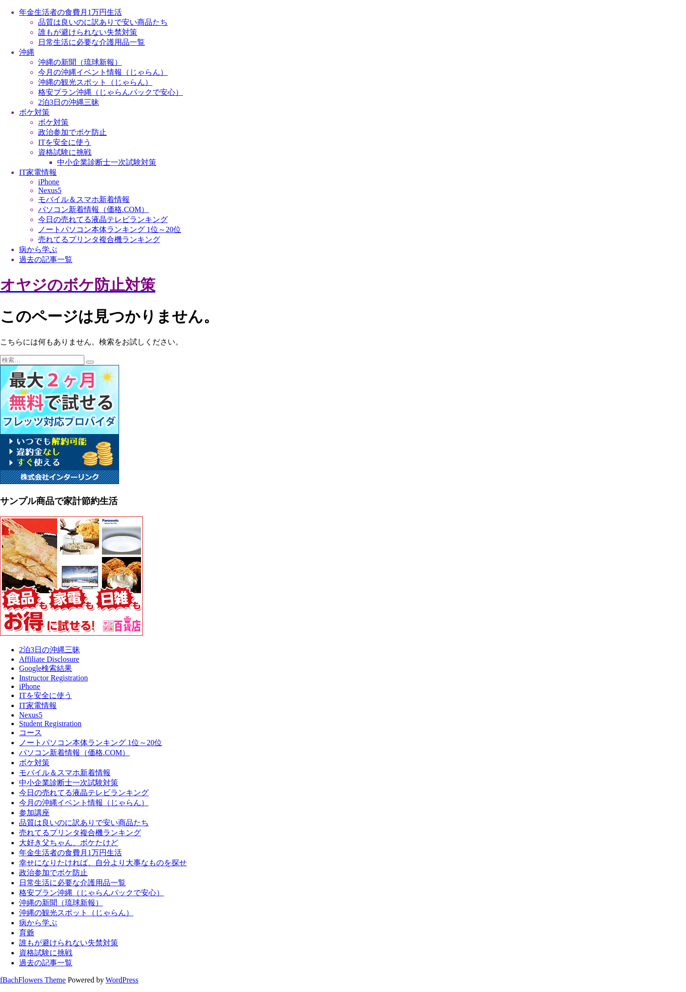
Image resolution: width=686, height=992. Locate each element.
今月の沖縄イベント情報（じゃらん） (103, 72)
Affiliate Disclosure (49, 659)
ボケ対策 (34, 112)
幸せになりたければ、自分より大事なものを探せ (103, 863)
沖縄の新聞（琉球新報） (80, 62)
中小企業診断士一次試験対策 (106, 162)
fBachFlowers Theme (33, 980)
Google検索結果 (45, 668)
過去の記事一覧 (45, 259)
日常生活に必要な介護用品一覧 (91, 42)
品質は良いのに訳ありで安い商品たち (103, 22)
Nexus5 (49, 190)
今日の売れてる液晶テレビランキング (103, 219)
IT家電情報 (38, 172)
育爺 (26, 933)
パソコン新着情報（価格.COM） (93, 209)
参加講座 (34, 813)
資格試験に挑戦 (64, 152)
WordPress (122, 980)
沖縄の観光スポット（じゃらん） (95, 82)
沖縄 (26, 52)
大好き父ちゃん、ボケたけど (68, 843)
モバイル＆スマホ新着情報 (84, 199)
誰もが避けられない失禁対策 (87, 32)
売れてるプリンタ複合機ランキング (99, 239)
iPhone (48, 182)
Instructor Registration (53, 678)
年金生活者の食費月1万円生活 (70, 12)
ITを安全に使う (64, 142)
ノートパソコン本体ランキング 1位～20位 (109, 229)
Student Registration (50, 723)
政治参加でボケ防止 (72, 132)
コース (30, 733)
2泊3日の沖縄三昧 (68, 102)
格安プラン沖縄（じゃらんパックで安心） (110, 92)
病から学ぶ (38, 249)
